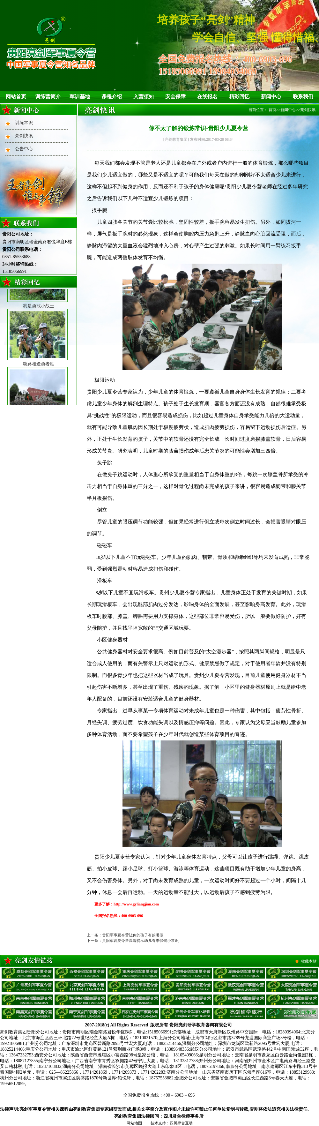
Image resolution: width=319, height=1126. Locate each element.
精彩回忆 (239, 96)
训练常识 (24, 122)
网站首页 (16, 96)
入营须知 (143, 96)
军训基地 (80, 96)
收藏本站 (308, 961)
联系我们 (303, 96)
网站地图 (134, 1123)
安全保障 (175, 96)
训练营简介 (48, 96)
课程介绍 (111, 96)
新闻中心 (271, 96)
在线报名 (207, 96)
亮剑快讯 (24, 135)
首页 (272, 110)
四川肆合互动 (181, 1123)
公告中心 (24, 148)
